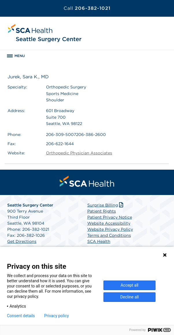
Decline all (129, 297)
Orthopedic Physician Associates (79, 153)
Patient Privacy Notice (109, 217)
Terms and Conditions (109, 235)
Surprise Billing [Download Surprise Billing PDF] (106, 205)
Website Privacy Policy (110, 229)
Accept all (129, 285)
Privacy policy (56, 315)
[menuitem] (87, 181)
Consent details (21, 315)
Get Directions (21, 241)
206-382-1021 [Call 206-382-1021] (87, 8)
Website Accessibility (108, 223)
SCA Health (98, 241)
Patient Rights (101, 211)
